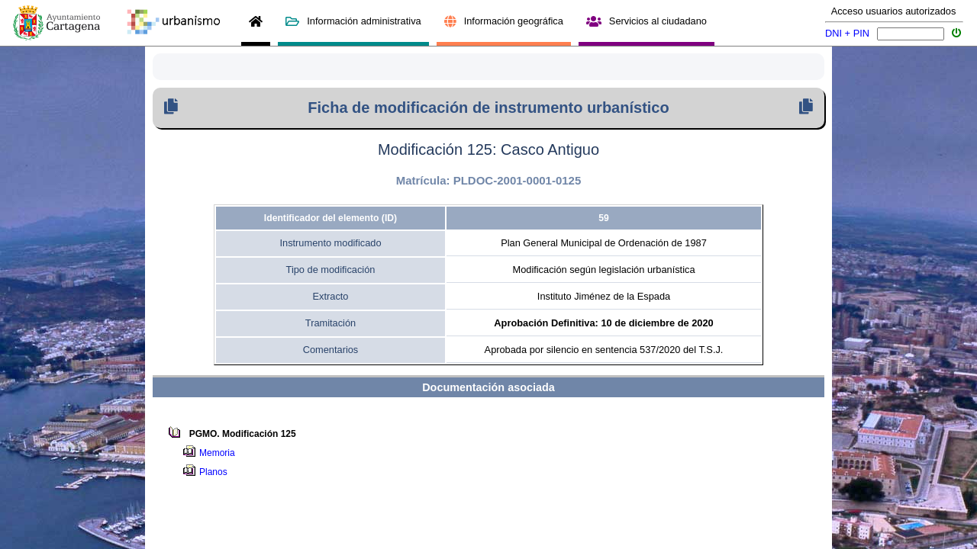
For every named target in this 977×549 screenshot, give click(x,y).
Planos (215, 472)
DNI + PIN (847, 33)
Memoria (219, 453)
